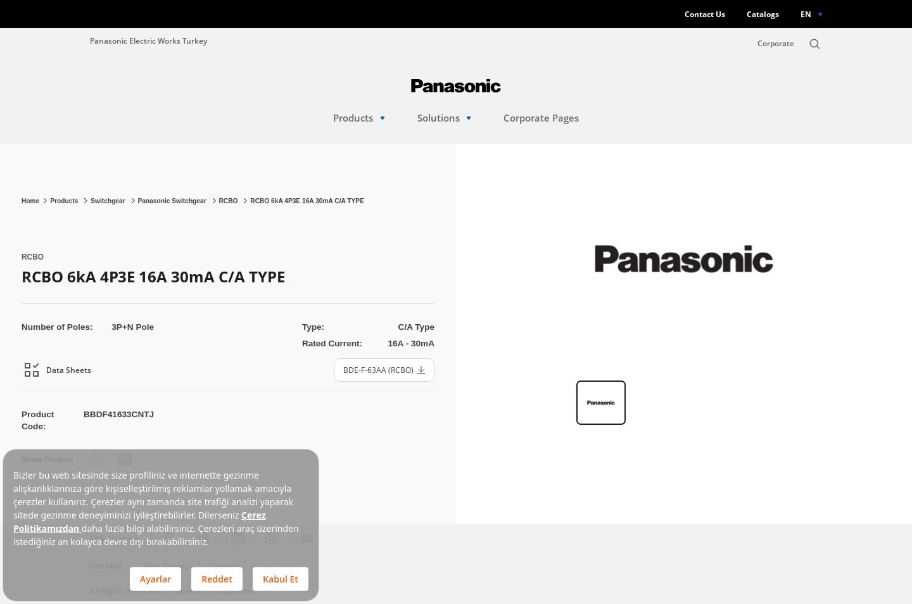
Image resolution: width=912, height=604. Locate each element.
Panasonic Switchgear (172, 201)
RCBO (228, 201)
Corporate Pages (541, 118)
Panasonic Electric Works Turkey (148, 40)
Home (30, 201)
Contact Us (705, 14)
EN (806, 14)
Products (358, 118)
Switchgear (109, 201)
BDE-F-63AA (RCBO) (384, 370)
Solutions (444, 118)
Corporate (775, 43)
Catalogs (763, 14)
